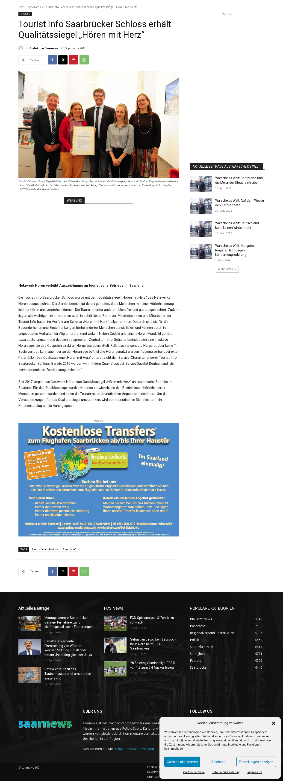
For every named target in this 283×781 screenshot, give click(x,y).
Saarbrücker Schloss (45, 549)
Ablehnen (218, 762)
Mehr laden (227, 269)
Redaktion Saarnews (44, 48)
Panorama (34, 7)
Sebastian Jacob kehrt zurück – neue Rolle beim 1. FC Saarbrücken (153, 644)
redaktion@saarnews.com (134, 748)
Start (21, 7)
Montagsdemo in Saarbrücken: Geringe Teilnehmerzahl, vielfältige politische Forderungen (68, 622)
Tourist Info (70, 549)
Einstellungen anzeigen (256, 762)
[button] (273, 723)
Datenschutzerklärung (226, 772)
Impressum (255, 772)
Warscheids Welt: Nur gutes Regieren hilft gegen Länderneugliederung (235, 250)
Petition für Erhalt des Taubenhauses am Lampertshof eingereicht (67, 673)
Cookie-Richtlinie (194, 772)
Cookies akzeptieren (182, 762)
